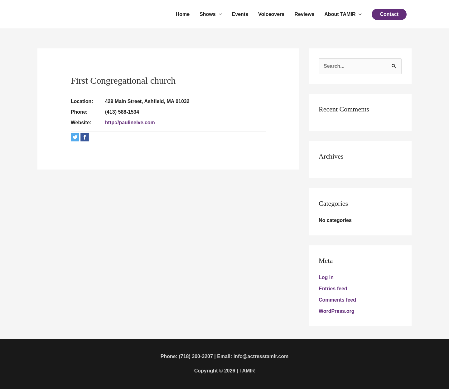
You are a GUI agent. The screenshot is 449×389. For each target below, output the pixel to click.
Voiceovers (271, 14)
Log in (326, 277)
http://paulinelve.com (130, 122)
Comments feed (337, 300)
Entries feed (333, 288)
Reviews (304, 14)
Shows (208, 14)
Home (183, 14)
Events (240, 14)
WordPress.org (336, 311)
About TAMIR (339, 14)
